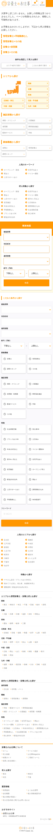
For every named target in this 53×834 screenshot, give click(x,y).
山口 (17, 651)
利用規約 (6, 790)
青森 (25, 633)
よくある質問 (33, 790)
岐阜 (17, 623)
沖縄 (5, 668)
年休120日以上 (9, 206)
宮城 (13, 633)
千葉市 (6, 562)
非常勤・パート (17, 689)
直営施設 (7, 202)
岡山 (11, 651)
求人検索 (6, 754)
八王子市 (7, 551)
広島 (5, 651)
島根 (24, 651)
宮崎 (38, 664)
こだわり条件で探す (39, 65)
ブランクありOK (10, 213)
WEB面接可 (35, 499)
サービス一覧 (45, 819)
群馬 (44, 605)
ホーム (5, 751)
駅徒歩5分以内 (9, 217)
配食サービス (8, 133)
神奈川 (12, 605)
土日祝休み (32, 202)
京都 (17, 614)
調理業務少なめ (34, 206)
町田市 (6, 555)
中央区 (30, 544)
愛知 (5, 623)
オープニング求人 (37, 469)
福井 (36, 642)
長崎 (25, 664)
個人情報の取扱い (9, 797)
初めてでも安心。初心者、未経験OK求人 (19, 583)
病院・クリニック (9, 120)
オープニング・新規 (11, 170)
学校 (30, 133)
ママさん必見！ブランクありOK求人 (17, 580)
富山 (24, 642)
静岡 (11, 623)
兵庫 (11, 614)
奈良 (30, 614)
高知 (11, 655)
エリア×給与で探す (13, 65)
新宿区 (6, 547)
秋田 (44, 633)
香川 (42, 651)
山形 (38, 633)
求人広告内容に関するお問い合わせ (16, 800)
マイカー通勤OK (36, 449)
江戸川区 (7, 544)
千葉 (25, 605)
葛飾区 (30, 540)
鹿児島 (18, 664)
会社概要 (6, 793)
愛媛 (36, 651)
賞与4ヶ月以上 (33, 199)
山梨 (30, 642)
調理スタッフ (8, 154)
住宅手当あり (33, 170)
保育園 (5, 127)
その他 (33, 368)
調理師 (25, 698)
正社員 (6, 689)
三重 (24, 623)
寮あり (6, 174)
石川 (17, 642)
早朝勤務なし (9, 210)
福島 (19, 633)
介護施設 (31, 120)
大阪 (5, 614)
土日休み (34, 439)
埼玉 (19, 605)
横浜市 (30, 555)
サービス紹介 (33, 751)
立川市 (30, 551)
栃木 (38, 605)
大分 (31, 664)
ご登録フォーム (33, 757)
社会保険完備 (33, 210)
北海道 (6, 633)
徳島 (5, 655)
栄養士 (5, 148)
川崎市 (6, 558)
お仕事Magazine (34, 754)
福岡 (5, 664)
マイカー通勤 (33, 174)
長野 (11, 642)
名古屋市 (31, 562)
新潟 (5, 642)
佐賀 (44, 664)
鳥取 (30, 651)
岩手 (31, 633)
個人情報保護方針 (34, 793)
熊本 (11, 664)
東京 (5, 605)
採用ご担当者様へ (9, 761)
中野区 (30, 547)
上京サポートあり (10, 177)
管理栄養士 (32, 148)
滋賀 (24, 614)
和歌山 (37, 614)
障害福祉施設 (33, 127)
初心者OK (31, 213)
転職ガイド (7, 757)
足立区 (6, 540)
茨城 (31, 605)
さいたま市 (32, 558)
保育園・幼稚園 (10, 394)
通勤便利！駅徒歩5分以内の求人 (16, 587)
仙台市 (6, 566)
